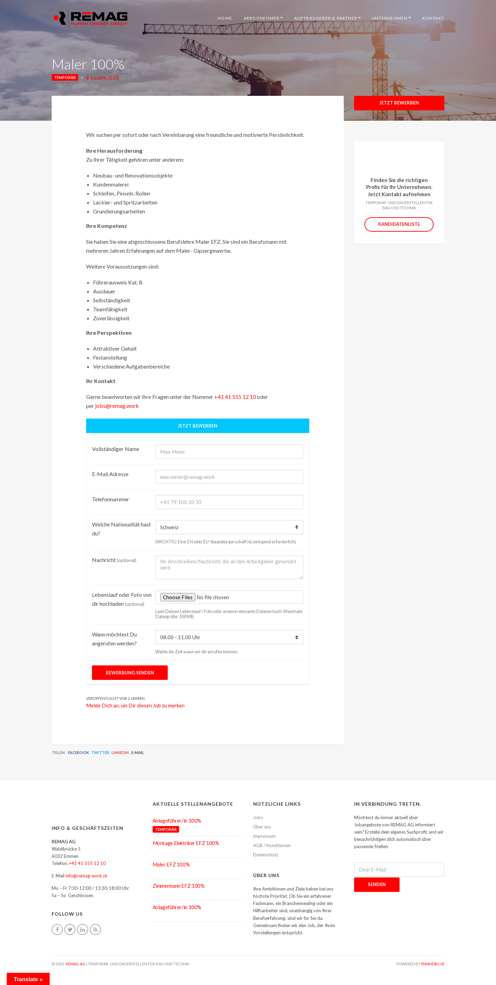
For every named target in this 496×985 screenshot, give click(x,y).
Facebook (78, 752)
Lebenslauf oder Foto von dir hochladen (122, 599)
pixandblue (432, 964)
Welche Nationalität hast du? (121, 528)
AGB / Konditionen (272, 845)
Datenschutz (265, 854)
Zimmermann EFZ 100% (179, 886)
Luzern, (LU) (105, 77)
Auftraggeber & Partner (325, 18)
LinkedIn (120, 752)
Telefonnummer (110, 499)
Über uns (262, 827)
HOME (225, 18)
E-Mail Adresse (110, 474)
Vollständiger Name (115, 448)
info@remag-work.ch (86, 875)
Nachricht (114, 559)
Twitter (100, 752)
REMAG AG (75, 964)
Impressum (264, 836)
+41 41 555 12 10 (235, 396)
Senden (377, 884)
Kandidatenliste (399, 224)
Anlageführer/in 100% (177, 820)
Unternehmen (389, 18)
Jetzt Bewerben (399, 102)
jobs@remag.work (117, 405)
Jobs (258, 817)
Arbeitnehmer (261, 18)
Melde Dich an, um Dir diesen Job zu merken (135, 705)
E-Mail (137, 752)
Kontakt (433, 18)
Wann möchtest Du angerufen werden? (114, 638)
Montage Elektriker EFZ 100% (186, 843)
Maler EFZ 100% (171, 864)
